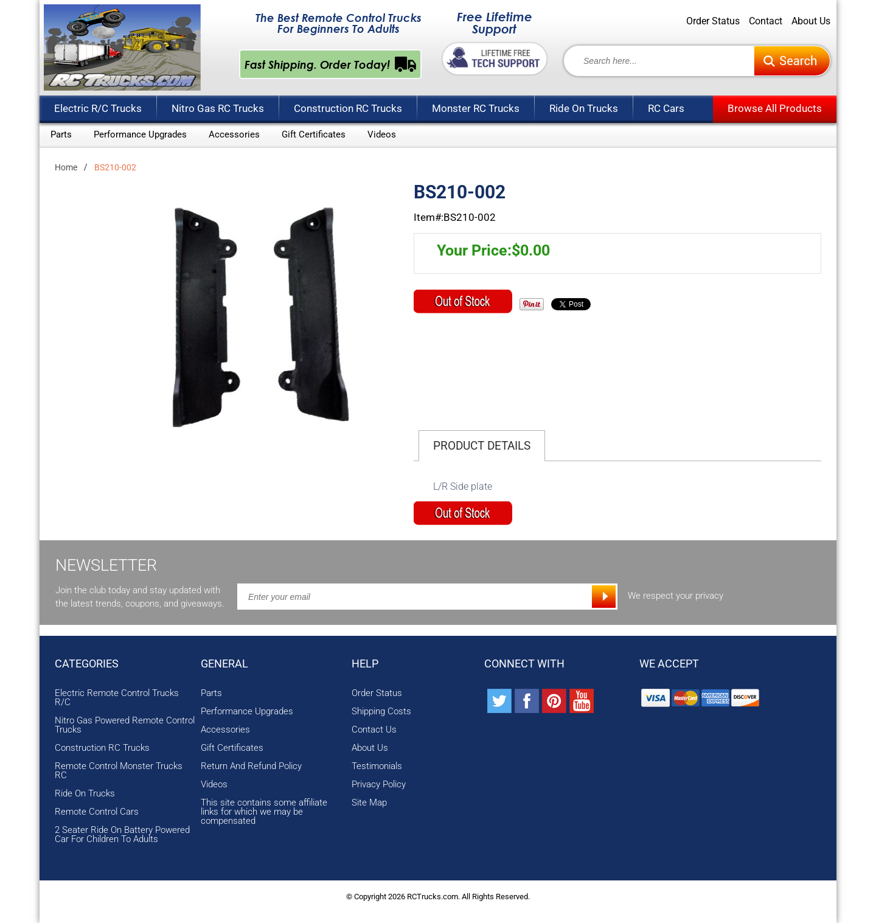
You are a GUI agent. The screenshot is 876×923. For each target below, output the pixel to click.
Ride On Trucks (583, 108)
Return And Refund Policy (251, 766)
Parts (61, 134)
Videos (381, 134)
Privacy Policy (379, 784)
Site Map (369, 802)
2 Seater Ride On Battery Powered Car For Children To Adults (122, 835)
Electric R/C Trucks (98, 108)
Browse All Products (775, 108)
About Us (810, 21)
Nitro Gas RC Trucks (218, 108)
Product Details (481, 446)
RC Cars (666, 108)
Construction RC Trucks (348, 108)
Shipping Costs (381, 711)
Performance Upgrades (140, 134)
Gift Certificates (314, 134)
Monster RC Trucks (476, 108)
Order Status (713, 21)
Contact (765, 21)
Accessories (234, 134)
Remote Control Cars (97, 812)
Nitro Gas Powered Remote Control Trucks (125, 725)
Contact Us (374, 729)
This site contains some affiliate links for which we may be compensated (264, 812)
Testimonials (377, 766)
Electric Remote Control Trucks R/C (117, 698)
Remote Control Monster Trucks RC (118, 771)
